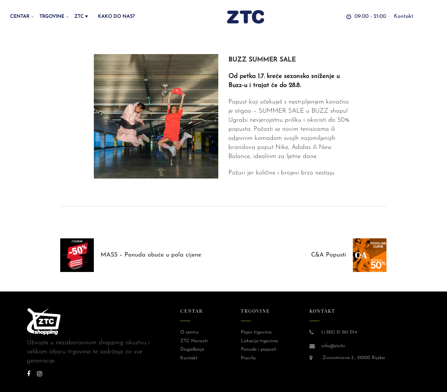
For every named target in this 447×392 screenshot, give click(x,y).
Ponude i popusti (258, 349)
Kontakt (188, 358)
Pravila (248, 358)
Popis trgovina (256, 332)
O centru (189, 332)
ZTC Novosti (194, 341)
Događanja (192, 349)
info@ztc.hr (333, 346)
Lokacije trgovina (259, 341)
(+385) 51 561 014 (339, 332)
